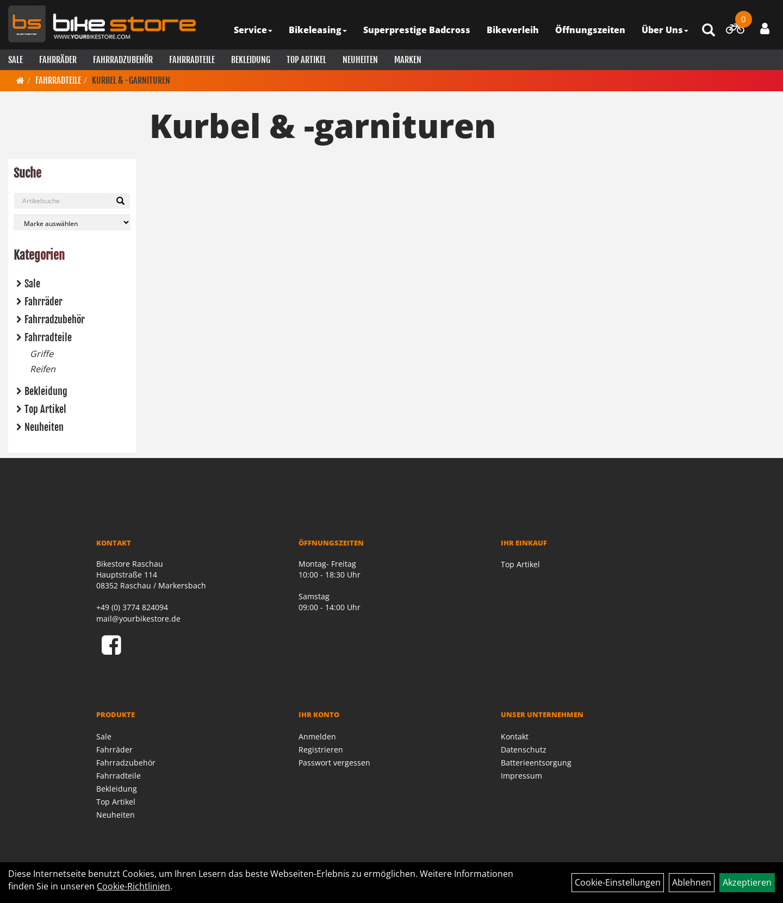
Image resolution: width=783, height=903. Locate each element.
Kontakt (515, 736)
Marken (407, 59)
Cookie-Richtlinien (133, 886)
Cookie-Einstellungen (618, 882)
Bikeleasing (318, 30)
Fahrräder (58, 59)
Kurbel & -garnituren (131, 80)
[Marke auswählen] (72, 222)
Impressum (521, 775)
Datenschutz (523, 749)
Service (253, 30)
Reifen (42, 369)
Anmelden (317, 736)
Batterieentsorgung (536, 762)
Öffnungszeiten (590, 30)
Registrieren (321, 749)
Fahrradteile (192, 59)
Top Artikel (306, 59)
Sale (15, 59)
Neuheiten (360, 59)
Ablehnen (691, 882)
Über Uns (665, 30)
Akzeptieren (747, 882)
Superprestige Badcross (416, 30)
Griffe (41, 354)
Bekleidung (250, 59)
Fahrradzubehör (123, 59)
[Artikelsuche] (708, 31)
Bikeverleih (513, 30)
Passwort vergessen (334, 762)
